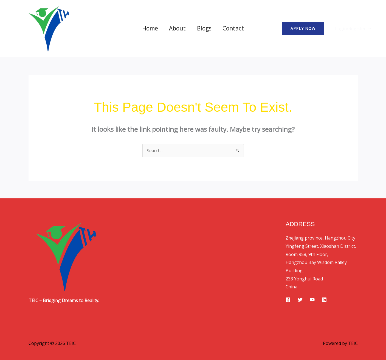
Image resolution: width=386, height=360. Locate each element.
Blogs (204, 28)
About (177, 28)
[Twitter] (300, 299)
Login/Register (354, 29)
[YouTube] (312, 299)
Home (149, 28)
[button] (304, 28)
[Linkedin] (324, 299)
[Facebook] (288, 299)
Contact (234, 28)
